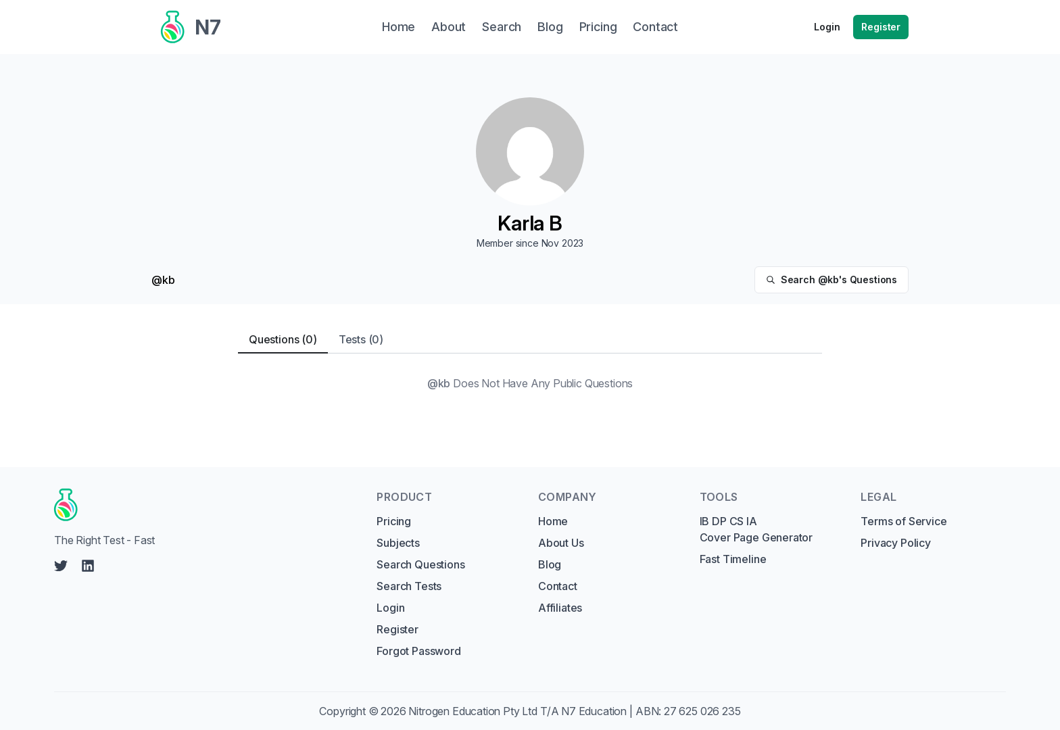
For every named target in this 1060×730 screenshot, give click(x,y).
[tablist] (530, 340)
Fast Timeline (733, 559)
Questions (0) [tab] (283, 339)
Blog (549, 564)
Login (827, 26)
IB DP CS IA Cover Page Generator (756, 529)
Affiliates (560, 607)
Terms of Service (903, 521)
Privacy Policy (896, 543)
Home (553, 521)
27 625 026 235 (702, 711)
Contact (557, 586)
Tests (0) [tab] (361, 339)
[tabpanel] (530, 383)
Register (880, 26)
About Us (561, 543)
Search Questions (420, 564)
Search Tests (409, 586)
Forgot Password (418, 651)
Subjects (398, 543)
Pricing (394, 521)
